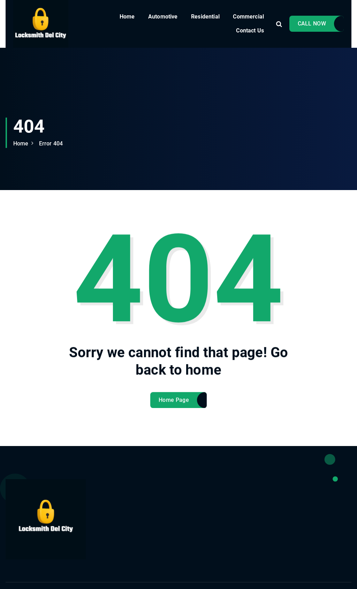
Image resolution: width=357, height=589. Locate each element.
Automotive (163, 16)
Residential (205, 16)
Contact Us (250, 30)
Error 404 (51, 143)
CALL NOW (312, 23)
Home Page (174, 405)
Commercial (248, 16)
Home (127, 16)
